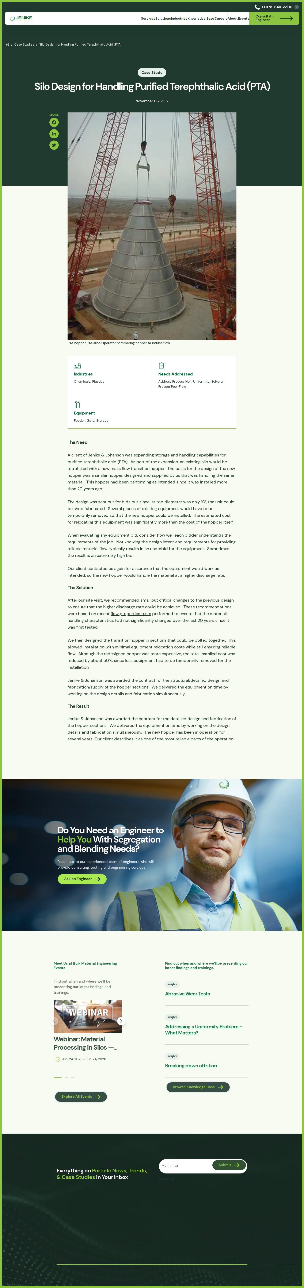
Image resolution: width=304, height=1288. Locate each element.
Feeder (79, 437)
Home (7, 43)
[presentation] (192, 1227)
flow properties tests (131, 629)
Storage (102, 437)
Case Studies (24, 44)
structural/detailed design (195, 696)
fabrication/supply (85, 703)
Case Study (152, 72)
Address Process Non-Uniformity (183, 398)
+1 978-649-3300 (272, 7)
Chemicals (82, 398)
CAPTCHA (167, 1215)
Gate (90, 437)
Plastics (98, 398)
